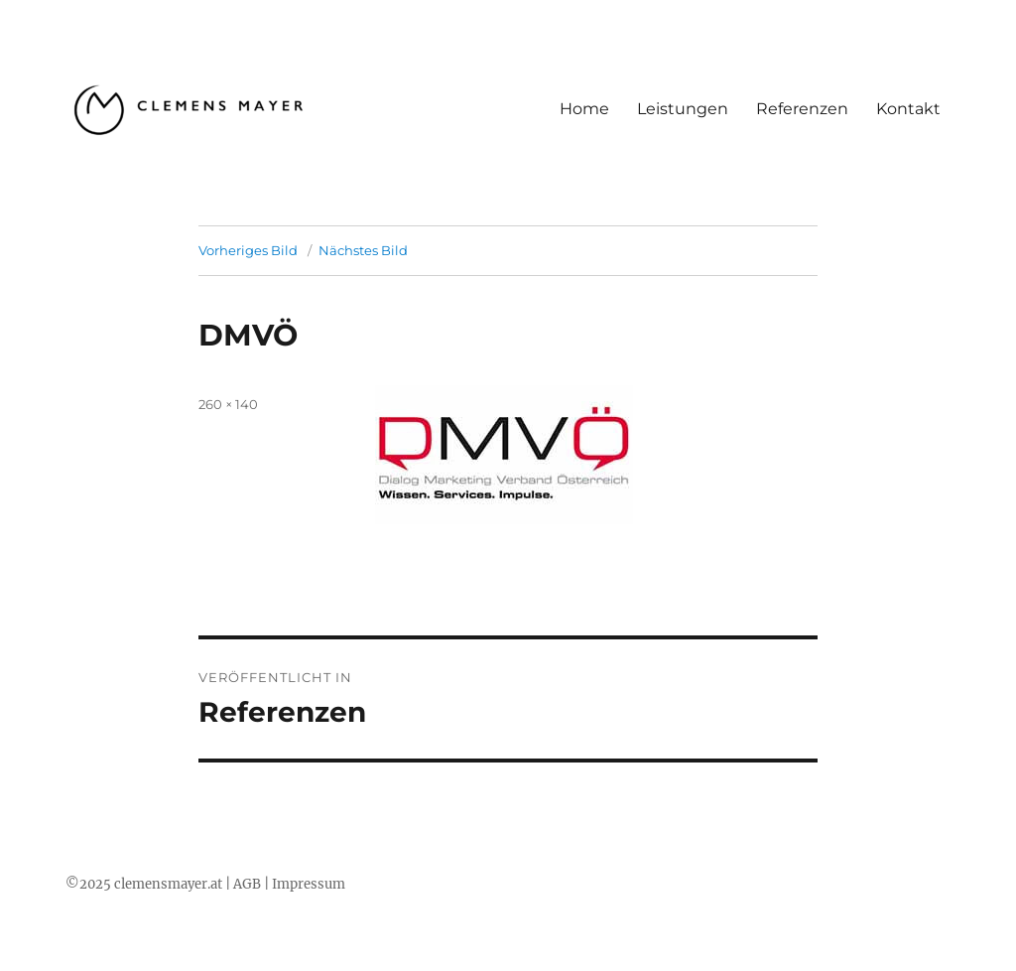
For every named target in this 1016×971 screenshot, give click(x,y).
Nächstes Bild (363, 250)
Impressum (308, 884)
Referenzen (802, 108)
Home (584, 108)
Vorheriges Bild (248, 250)
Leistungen (682, 108)
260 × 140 (228, 404)
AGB (247, 884)
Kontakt (908, 108)
